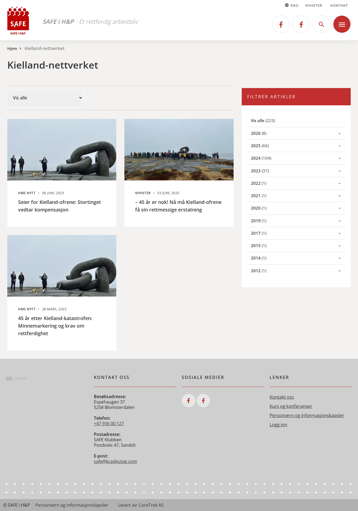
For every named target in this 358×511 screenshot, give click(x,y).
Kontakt (339, 5)
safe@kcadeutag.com (115, 461)
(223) (269, 120)
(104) (267, 158)
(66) (266, 145)
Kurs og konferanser (291, 406)
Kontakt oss (282, 397)
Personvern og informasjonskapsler (307, 415)
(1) (264, 183)
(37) (266, 170)
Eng (291, 5)
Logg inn (278, 424)
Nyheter (313, 5)
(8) (264, 133)
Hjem (12, 48)
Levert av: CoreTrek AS (141, 505)
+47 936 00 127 (109, 423)
